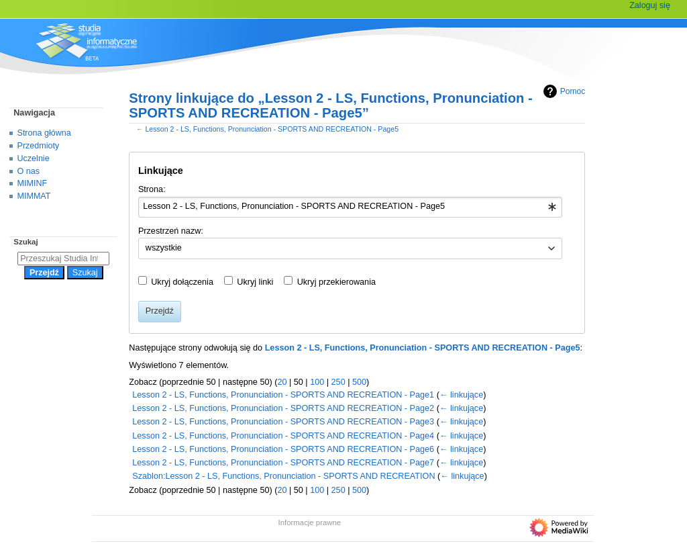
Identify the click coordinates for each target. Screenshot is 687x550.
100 (317, 382)
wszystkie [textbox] (164, 248)
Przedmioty (38, 145)
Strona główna (44, 133)
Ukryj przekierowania (336, 282)
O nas (28, 171)
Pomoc (562, 91)
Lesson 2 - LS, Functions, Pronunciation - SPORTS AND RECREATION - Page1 (283, 395)
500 (359, 382)
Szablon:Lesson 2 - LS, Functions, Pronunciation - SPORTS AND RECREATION (283, 476)
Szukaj (25, 242)
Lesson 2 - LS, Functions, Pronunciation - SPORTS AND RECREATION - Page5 (272, 129)
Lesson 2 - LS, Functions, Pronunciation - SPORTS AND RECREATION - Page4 (283, 436)
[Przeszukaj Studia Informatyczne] (63, 258)
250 (338, 382)
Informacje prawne (309, 522)
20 (281, 382)
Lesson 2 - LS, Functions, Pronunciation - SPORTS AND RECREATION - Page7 (283, 462)
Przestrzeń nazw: (170, 231)
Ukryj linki (255, 282)
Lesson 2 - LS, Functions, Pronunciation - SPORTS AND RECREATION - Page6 (283, 449)
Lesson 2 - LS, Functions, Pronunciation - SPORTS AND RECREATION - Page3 (283, 421)
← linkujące (461, 395)
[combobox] (350, 207)
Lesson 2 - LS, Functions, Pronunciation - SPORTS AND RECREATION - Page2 (283, 408)
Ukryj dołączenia (182, 282)
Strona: (152, 189)
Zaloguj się (649, 5)
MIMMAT (34, 196)
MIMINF (32, 183)
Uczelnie (33, 158)
